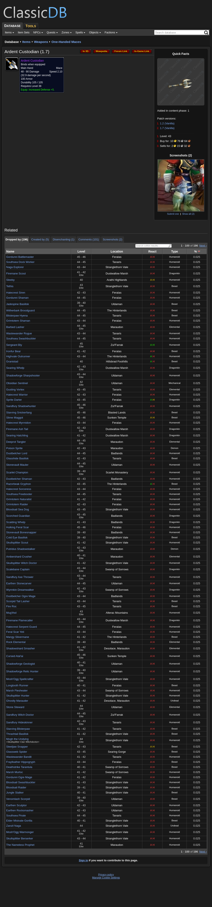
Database (12, 42)
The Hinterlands (117, 310)
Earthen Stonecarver (18, 583)
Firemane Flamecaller (19, 620)
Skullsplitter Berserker (19, 838)
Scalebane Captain (18, 569)
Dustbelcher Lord (16, 453)
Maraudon (117, 327)
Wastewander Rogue (19, 333)
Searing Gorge (117, 751)
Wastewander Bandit (18, 756)
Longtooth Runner (17, 685)
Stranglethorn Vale (117, 267)
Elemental (174, 327)
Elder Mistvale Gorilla (19, 820)
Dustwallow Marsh (117, 273)
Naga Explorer (15, 267)
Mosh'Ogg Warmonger (20, 832)
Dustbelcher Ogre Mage (20, 596)
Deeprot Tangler (16, 441)
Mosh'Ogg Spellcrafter (19, 679)
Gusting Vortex (15, 389)
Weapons (41, 42)
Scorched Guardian (18, 515)
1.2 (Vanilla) (167, 123)
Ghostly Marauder (17, 700)
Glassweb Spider (16, 751)
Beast (175, 286)
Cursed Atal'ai (14, 656)
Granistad (12, 361)
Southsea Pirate (16, 815)
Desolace (110, 648)
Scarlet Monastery (117, 472)
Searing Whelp (15, 367)
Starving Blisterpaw (18, 728)
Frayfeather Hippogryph (20, 762)
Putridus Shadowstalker (20, 549)
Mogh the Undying (17, 739)
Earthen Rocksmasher (20, 810)
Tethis (9, 286)
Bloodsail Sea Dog (17, 509)
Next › (203, 245)
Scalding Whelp (15, 522)
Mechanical (175, 383)
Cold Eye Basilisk (16, 537)
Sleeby (10, 279)
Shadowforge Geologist (20, 663)
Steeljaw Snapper (17, 746)
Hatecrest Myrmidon (18, 422)
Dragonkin (174, 273)
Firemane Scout (16, 273)
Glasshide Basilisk (17, 458)
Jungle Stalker (15, 792)
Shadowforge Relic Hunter (22, 671)
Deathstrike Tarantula (19, 767)
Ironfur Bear (13, 351)
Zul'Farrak (117, 344)
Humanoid (174, 256)
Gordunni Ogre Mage (19, 777)
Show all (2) (188, 214)
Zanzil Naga (13, 825)
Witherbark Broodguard (20, 310)
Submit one (173, 214)
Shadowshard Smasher (20, 648)
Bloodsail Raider (16, 787)
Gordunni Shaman (17, 297)
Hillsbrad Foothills (117, 361)
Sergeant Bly (14, 344)
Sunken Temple (116, 417)
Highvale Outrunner (18, 356)
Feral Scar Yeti (15, 631)
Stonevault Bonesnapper (21, 532)
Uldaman (116, 304)
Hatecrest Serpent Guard (21, 626)
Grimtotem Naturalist (18, 499)
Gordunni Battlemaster (20, 256)
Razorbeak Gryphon (18, 483)
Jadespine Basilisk (17, 304)
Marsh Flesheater (17, 690)
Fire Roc (11, 606)
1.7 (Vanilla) (167, 128)
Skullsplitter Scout (17, 542)
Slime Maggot (14, 417)
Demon (174, 448)
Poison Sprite (14, 448)
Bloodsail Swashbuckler (20, 782)
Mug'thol (11, 612)
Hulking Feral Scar (17, 527)
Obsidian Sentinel (17, 383)
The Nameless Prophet (20, 844)
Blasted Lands (117, 412)
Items (26, 42)
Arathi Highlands (117, 279)
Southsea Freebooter (19, 494)
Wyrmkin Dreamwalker (20, 589)
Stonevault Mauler (17, 464)
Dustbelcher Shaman (19, 478)
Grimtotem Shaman (18, 320)
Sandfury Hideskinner (19, 722)
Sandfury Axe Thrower (19, 577)
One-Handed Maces (66, 42)
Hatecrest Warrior (17, 394)
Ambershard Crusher (19, 556)
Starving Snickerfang (19, 412)
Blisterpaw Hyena (17, 315)
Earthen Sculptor (16, 805)
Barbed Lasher (15, 327)
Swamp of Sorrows (116, 569)
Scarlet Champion (17, 472)
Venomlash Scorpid (18, 799)
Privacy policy (106, 874)
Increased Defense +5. (41, 89)
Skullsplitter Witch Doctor (21, 563)
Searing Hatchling (17, 435)
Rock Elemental (15, 642)
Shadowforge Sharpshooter (23, 375)
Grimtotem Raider (17, 504)
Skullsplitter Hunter (17, 695)
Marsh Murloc (14, 772)
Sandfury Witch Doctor (20, 714)
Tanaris (116, 262)
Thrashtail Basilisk (17, 733)
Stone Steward (15, 707)
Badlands (117, 453)
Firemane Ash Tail (17, 429)
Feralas (116, 256)
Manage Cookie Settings (106, 877)
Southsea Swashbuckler (21, 338)
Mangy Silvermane (17, 637)
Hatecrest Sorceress (18, 489)
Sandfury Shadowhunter (21, 406)
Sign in (83, 860)
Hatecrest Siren (15, 292)
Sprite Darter (14, 399)
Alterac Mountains (117, 612)
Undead (174, 700)
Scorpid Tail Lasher (18, 601)
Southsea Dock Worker (20, 262)
